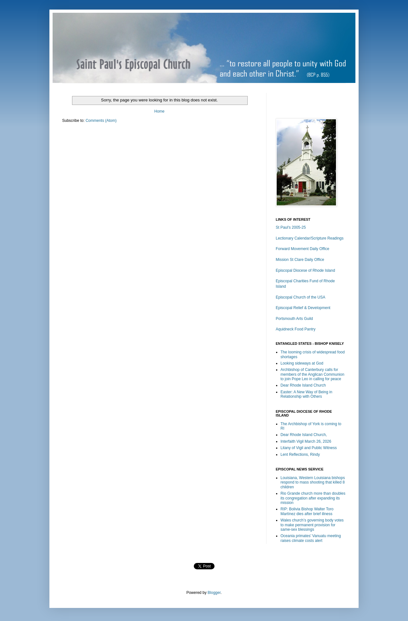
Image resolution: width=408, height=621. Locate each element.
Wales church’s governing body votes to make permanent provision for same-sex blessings (312, 525)
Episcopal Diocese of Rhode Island (305, 270)
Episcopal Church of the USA (300, 297)
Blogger (214, 592)
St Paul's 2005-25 (291, 227)
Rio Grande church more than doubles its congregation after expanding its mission (312, 498)
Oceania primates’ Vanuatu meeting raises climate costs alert (310, 538)
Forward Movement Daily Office (302, 249)
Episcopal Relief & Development (303, 308)
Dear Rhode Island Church (303, 385)
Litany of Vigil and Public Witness (308, 448)
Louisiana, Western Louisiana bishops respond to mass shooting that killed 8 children (312, 482)
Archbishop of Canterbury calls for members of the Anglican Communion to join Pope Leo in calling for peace (312, 374)
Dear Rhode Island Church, (303, 434)
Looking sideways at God (301, 363)
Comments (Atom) (100, 120)
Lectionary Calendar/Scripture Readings (310, 238)
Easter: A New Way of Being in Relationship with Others (306, 394)
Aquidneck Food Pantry (296, 329)
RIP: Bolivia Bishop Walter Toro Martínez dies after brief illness (306, 511)
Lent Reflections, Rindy (300, 454)
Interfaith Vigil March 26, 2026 (305, 441)
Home (159, 111)
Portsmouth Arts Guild (294, 318)
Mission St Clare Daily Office (300, 259)
